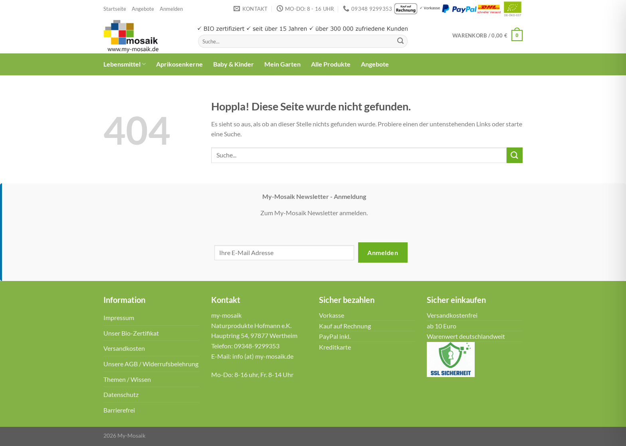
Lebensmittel (124, 64)
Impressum (118, 317)
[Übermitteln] (400, 41)
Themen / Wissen (127, 379)
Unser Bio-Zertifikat (131, 333)
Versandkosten (124, 348)
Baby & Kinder (233, 64)
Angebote (143, 9)
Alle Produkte (331, 64)
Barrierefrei (119, 410)
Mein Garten (282, 64)
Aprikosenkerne (179, 64)
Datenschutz (121, 394)
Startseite (114, 9)
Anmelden (382, 252)
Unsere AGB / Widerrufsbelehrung (150, 363)
